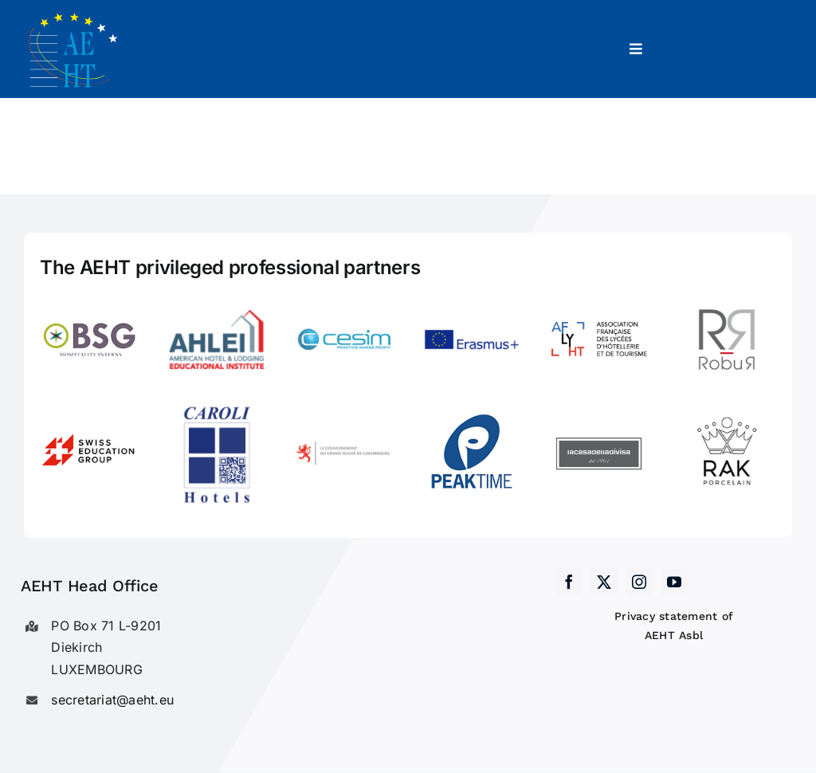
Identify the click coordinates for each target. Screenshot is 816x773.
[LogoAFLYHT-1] (599, 298)
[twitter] (604, 581)
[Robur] (727, 298)
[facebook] (569, 581)
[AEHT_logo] (75, 14)
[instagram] (639, 581)
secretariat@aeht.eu (112, 700)
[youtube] (674, 581)
